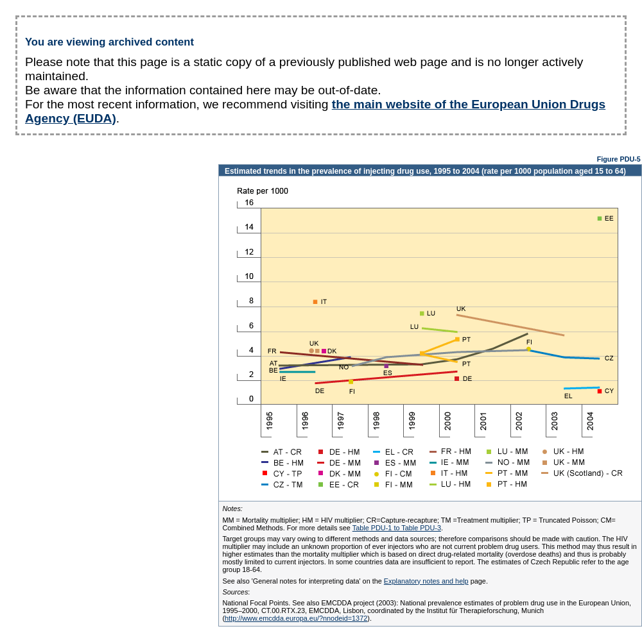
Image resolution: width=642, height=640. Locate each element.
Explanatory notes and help (426, 581)
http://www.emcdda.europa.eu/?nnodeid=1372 (296, 618)
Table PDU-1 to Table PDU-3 (396, 528)
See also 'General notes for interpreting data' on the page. (354, 581)
